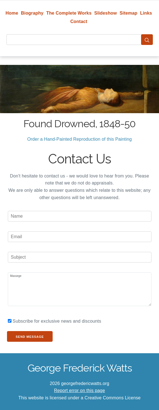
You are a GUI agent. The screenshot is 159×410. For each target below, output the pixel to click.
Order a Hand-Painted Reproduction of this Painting (79, 139)
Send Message (30, 336)
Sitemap (128, 13)
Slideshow (105, 13)
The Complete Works (69, 13)
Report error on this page (79, 390)
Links (146, 13)
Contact (78, 21)
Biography (32, 13)
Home (12, 13)
